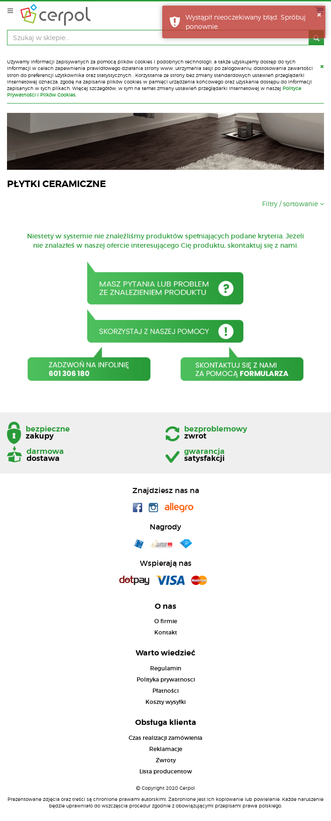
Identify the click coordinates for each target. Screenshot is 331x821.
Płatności (165, 690)
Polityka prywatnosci (166, 679)
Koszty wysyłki (165, 701)
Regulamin (165, 668)
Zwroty (166, 760)
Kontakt (165, 632)
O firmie (165, 621)
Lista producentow (165, 771)
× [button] (319, 14)
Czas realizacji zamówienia (165, 737)
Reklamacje (165, 748)
